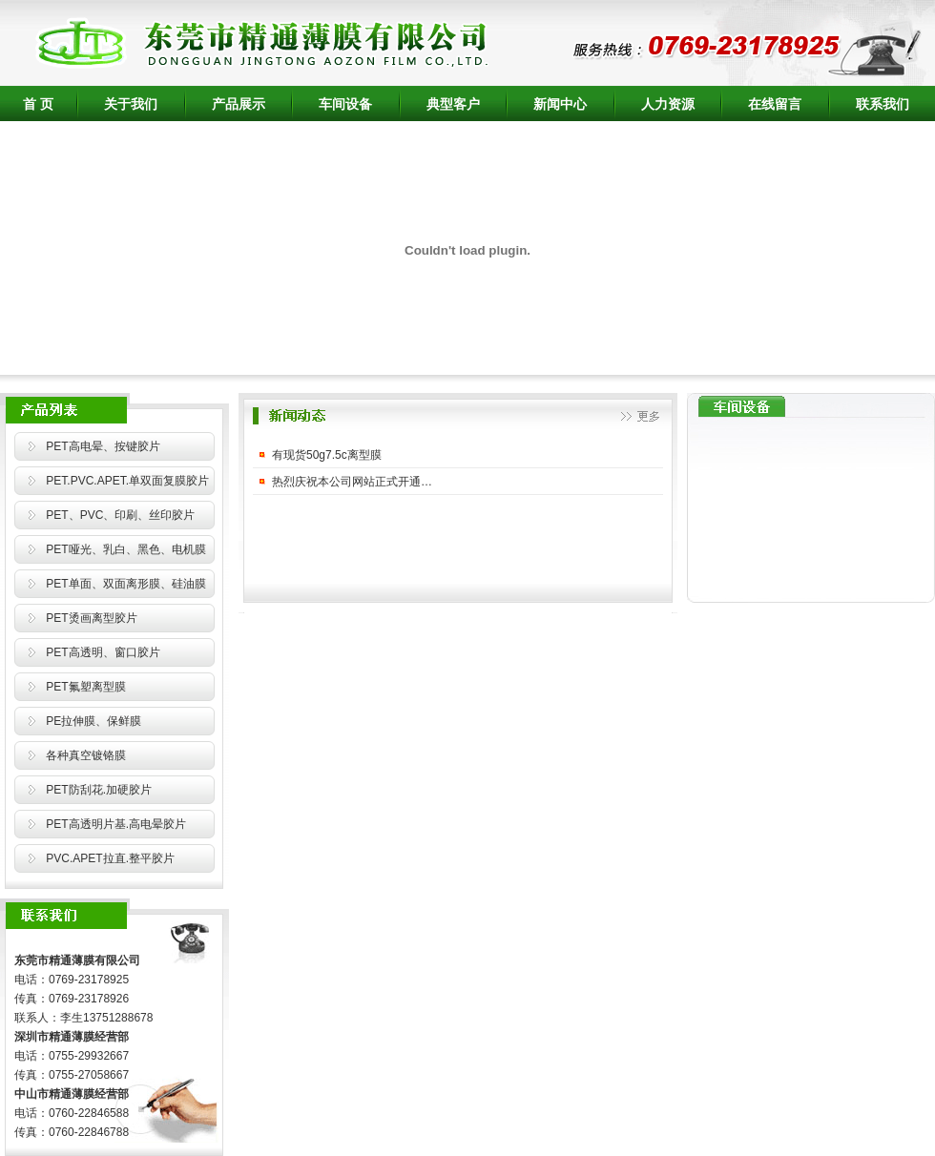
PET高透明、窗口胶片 (102, 652)
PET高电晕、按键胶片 (102, 446)
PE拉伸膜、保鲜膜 (93, 721)
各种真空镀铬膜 (86, 755)
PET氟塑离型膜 (85, 686)
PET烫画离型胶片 (91, 618)
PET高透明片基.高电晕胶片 (116, 824)
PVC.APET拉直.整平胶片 (110, 858)
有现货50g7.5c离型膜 (327, 455)
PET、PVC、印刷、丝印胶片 (120, 515)
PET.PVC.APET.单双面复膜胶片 (127, 480)
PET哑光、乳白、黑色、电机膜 (125, 549)
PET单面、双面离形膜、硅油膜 (125, 583)
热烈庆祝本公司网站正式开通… (352, 481)
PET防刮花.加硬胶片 (99, 789)
